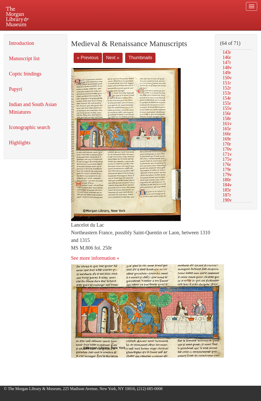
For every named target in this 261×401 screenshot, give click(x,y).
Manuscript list (24, 58)
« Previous (88, 57)
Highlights (19, 142)
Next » (112, 57)
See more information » (95, 258)
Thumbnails (140, 57)
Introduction (21, 43)
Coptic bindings (25, 73)
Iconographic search (29, 127)
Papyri (15, 89)
